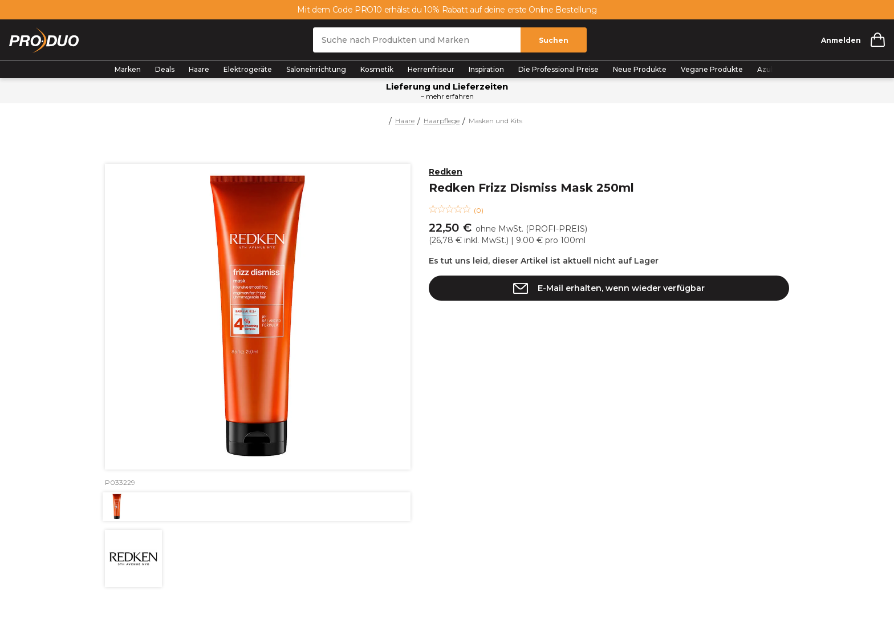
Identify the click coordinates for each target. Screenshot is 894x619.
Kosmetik (376, 69)
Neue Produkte (640, 69)
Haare (199, 69)
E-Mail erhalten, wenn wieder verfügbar (621, 288)
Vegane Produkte (712, 69)
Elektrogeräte (248, 69)
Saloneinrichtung (316, 69)
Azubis (768, 69)
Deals (164, 69)
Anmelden (841, 40)
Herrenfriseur (431, 69)
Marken (128, 69)
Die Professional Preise (558, 69)
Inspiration (486, 69)
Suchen (553, 40)
